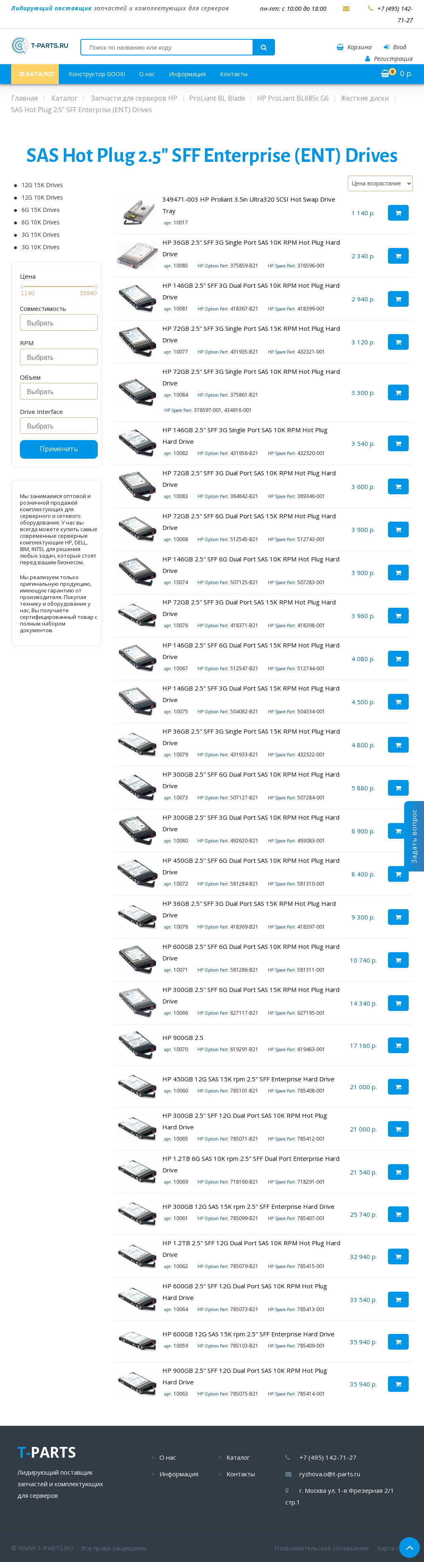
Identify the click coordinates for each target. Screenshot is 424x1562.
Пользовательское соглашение (322, 1548)
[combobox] (59, 322)
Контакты (234, 74)
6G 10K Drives (41, 222)
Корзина (354, 47)
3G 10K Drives (41, 247)
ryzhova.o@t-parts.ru (329, 1474)
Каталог (238, 1457)
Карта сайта (395, 1548)
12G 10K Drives (42, 197)
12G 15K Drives (42, 185)
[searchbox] (61, 323)
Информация (187, 74)
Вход (395, 47)
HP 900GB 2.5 (182, 1037)
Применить (59, 448)
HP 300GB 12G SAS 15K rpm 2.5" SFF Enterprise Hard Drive (248, 1206)
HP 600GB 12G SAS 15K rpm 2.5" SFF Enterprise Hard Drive (248, 1334)
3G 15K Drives (41, 235)
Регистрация (389, 58)
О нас (147, 74)
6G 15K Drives (41, 210)
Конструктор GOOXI (97, 74)
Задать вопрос (414, 836)
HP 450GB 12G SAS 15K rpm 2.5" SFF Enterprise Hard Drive (248, 1079)
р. (397, 73)
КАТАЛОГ (37, 74)
